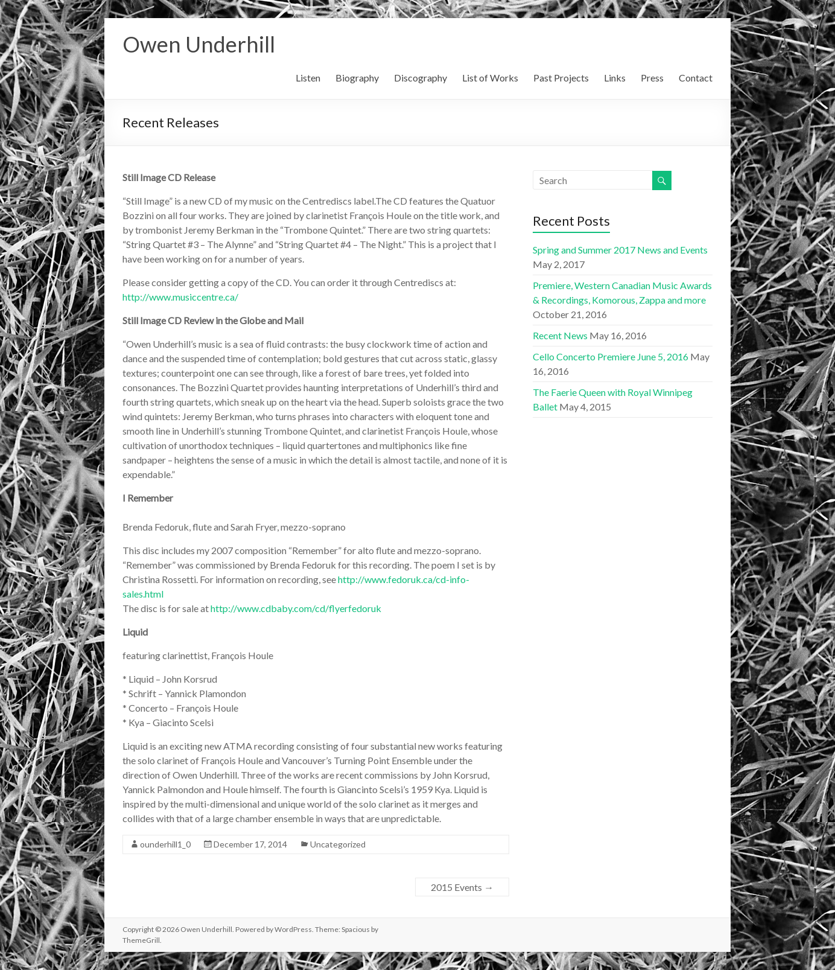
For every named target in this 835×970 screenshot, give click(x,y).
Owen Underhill (198, 44)
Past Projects (561, 77)
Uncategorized (338, 844)
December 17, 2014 (250, 844)
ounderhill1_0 (165, 844)
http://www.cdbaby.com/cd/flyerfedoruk (296, 608)
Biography (357, 77)
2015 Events (462, 887)
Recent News (560, 335)
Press (652, 77)
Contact (696, 77)
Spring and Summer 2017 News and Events (620, 249)
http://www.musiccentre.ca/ (180, 296)
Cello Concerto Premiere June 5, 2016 (610, 356)
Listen (308, 77)
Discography (420, 77)
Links (615, 77)
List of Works (490, 77)
